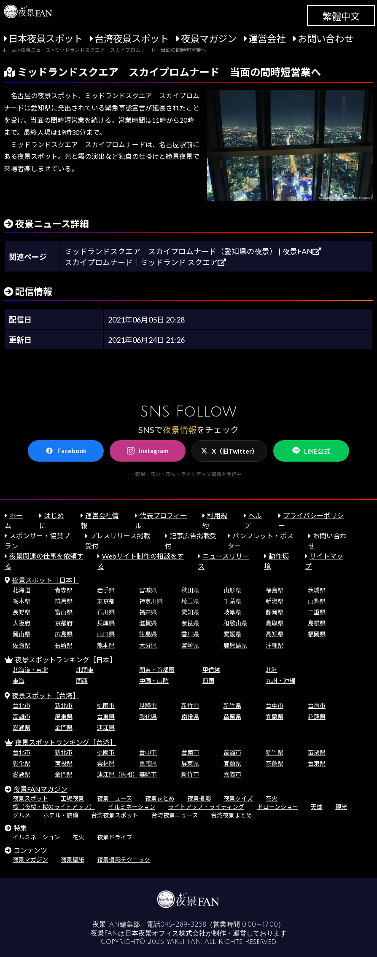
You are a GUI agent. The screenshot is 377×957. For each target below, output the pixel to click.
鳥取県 (274, 622)
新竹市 (190, 705)
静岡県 (274, 612)
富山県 (64, 612)
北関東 (85, 669)
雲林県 (106, 763)
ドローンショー (277, 806)
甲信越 (211, 669)
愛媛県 (232, 633)
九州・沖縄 (280, 680)
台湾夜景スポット (131, 38)
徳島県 (148, 633)
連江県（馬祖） (117, 774)
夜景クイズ (238, 798)
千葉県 (232, 601)
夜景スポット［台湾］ (45, 695)
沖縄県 (274, 645)
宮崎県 (190, 645)
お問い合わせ (325, 38)
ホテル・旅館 (60, 815)
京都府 (64, 622)
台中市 (274, 705)
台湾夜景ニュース (174, 815)
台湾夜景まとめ (231, 815)
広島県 (64, 633)
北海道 (21, 590)
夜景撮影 (199, 798)
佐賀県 (21, 645)
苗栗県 (232, 716)
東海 (18, 680)
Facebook (66, 450)
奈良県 (190, 622)
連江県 (106, 727)
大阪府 (21, 622)
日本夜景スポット (45, 38)
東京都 (106, 601)
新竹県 (232, 705)
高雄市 (21, 716)
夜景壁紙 (72, 859)
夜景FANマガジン (40, 789)
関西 (82, 680)
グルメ (21, 815)
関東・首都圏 (157, 669)
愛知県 (190, 612)
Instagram (147, 450)
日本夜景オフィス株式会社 (165, 933)
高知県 (274, 633)
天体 (317, 806)
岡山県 (21, 633)
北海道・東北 (30, 669)
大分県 (148, 645)
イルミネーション (131, 806)
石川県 (106, 612)
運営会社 (266, 38)
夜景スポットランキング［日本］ (65, 660)
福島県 (274, 590)
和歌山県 (235, 622)
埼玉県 (190, 601)
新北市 (64, 705)
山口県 (106, 633)
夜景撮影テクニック (123, 859)
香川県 (190, 633)
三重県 (317, 612)
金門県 (64, 727)
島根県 (317, 622)
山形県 (232, 590)
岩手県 (106, 590)
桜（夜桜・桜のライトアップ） (54, 806)
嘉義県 (148, 763)
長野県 (21, 612)
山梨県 (317, 601)
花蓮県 (317, 716)
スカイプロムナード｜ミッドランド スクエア (145, 262)
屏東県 (64, 716)
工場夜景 (72, 798)
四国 (208, 680)
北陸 (271, 669)
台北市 (21, 705)
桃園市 (106, 705)
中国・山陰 (154, 680)
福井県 (148, 612)
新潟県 (274, 601)
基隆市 (148, 705)
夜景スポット (30, 798)
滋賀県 (148, 622)
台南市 (317, 705)
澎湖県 (21, 727)
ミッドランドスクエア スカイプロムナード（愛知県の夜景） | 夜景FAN (193, 251)
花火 (271, 798)
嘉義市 (232, 774)
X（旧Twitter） (229, 451)
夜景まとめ (160, 798)
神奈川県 (151, 601)
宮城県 (148, 590)
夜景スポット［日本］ (45, 580)
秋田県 (190, 590)
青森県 (64, 590)
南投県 (190, 716)
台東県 (106, 716)
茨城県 (317, 590)
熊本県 (106, 645)
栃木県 (21, 601)
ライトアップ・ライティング (206, 806)
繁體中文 (341, 16)
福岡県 (317, 633)
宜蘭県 (274, 716)
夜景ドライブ (114, 837)
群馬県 (64, 601)
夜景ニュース (114, 798)
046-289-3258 (183, 924)
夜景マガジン (209, 38)
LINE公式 (311, 451)
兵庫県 (106, 622)
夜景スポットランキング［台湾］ (65, 742)
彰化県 (148, 716)
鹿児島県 (235, 645)
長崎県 (64, 645)
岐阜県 (232, 612)
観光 (341, 806)
